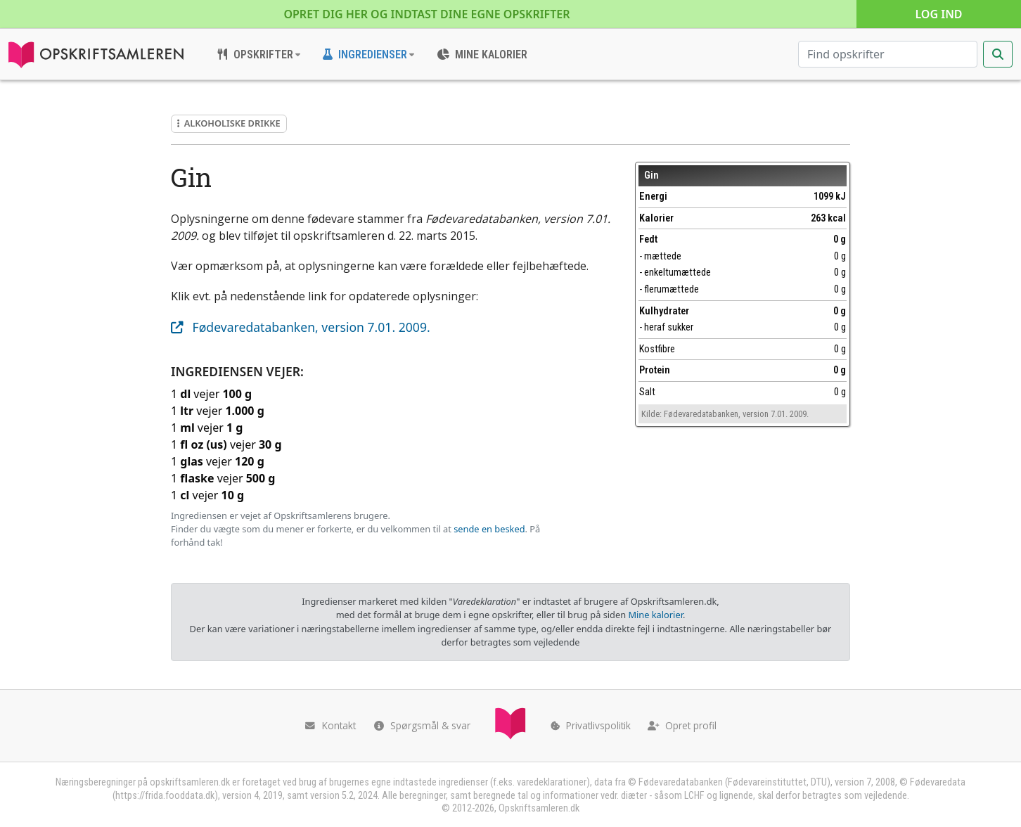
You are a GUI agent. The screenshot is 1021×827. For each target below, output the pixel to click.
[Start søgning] (998, 54)
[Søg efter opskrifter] (887, 54)
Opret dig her (426, 14)
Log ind (938, 14)
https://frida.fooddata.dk (164, 796)
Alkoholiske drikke (229, 123)
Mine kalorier (655, 614)
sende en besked (489, 529)
